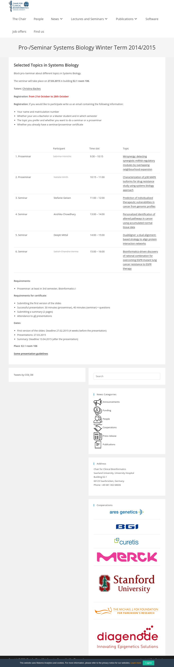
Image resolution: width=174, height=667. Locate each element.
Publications (104, 444)
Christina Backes (31, 88)
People (102, 418)
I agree (148, 663)
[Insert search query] (127, 376)
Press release (105, 435)
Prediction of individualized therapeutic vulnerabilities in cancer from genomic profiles (139, 202)
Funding (102, 410)
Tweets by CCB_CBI (23, 374)
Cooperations (105, 427)
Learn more (136, 663)
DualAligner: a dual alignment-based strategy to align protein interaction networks (140, 239)
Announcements (107, 401)
